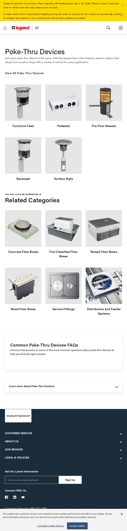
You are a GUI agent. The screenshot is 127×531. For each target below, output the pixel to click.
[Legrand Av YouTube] (23, 497)
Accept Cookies (77, 525)
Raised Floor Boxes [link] (103, 252)
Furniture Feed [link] (23, 126)
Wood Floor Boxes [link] (23, 309)
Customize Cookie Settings (50, 525)
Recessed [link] (23, 179)
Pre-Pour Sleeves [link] (104, 126)
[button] (123, 5)
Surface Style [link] (63, 179)
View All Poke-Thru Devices (24, 73)
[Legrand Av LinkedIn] (15, 497)
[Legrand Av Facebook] (6, 497)
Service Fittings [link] (63, 309)
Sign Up (70, 480)
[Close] (121, 514)
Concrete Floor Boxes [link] (23, 252)
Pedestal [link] (63, 126)
